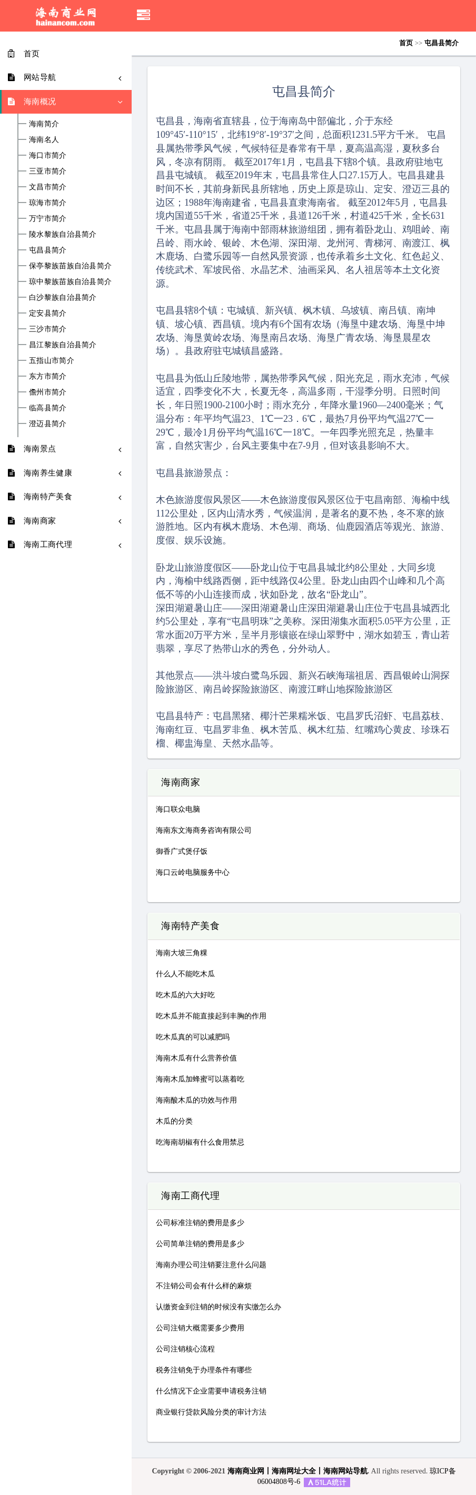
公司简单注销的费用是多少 (200, 1244)
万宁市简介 (48, 219)
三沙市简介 (48, 329)
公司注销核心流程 (185, 1349)
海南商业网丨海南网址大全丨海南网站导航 (297, 1471)
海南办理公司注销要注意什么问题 (211, 1265)
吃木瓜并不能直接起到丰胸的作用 (211, 1016)
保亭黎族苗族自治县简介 (70, 266)
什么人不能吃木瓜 (185, 974)
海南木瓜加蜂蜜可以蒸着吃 (200, 1079)
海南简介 (44, 124)
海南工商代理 (190, 1196)
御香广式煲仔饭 (181, 851)
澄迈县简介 (48, 424)
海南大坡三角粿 (181, 953)
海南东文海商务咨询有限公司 (204, 830)
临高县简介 (48, 408)
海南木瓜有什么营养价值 (196, 1058)
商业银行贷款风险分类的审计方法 (211, 1412)
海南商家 (180, 782)
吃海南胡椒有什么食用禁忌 (200, 1142)
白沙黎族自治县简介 (63, 297)
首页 (406, 43)
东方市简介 (48, 376)
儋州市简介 (48, 392)
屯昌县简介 (48, 250)
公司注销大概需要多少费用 (200, 1328)
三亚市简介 (48, 171)
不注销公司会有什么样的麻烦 (204, 1286)
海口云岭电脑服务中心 (193, 872)
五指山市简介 (51, 361)
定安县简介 (48, 313)
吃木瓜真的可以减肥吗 (193, 1037)
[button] (143, 16)
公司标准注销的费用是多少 (200, 1223)
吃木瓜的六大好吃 (185, 995)
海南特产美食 (190, 926)
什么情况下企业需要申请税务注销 (211, 1391)
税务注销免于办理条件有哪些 (204, 1370)
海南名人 (44, 140)
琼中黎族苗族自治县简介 (70, 282)
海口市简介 (48, 155)
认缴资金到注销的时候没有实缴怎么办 (218, 1307)
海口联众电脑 (178, 809)
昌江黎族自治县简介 (63, 345)
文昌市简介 (48, 187)
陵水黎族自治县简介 (63, 234)
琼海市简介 (48, 203)
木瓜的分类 (174, 1121)
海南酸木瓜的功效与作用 (196, 1100)
